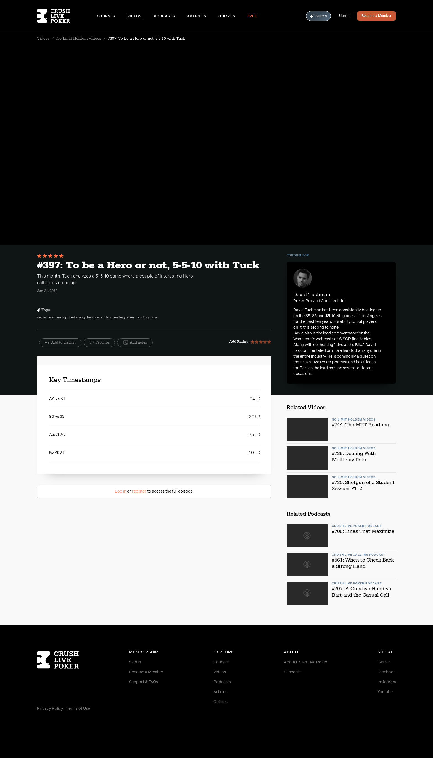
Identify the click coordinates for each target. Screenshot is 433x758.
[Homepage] (67, 16)
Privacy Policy (50, 709)
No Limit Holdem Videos (78, 39)
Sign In (344, 16)
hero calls (94, 317)
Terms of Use (78, 709)
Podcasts (164, 16)
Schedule (292, 672)
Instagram (386, 682)
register (139, 491)
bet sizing (77, 317)
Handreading (114, 317)
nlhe (154, 317)
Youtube (385, 692)
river (130, 317)
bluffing (143, 317)
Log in (120, 491)
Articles (196, 16)
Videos (134, 16)
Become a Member (376, 16)
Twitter (383, 662)
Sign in (135, 662)
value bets (45, 317)
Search (318, 16)
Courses (106, 16)
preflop (61, 317)
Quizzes (226, 16)
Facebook (386, 672)
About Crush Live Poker (306, 662)
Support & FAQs (143, 682)
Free (252, 16)
